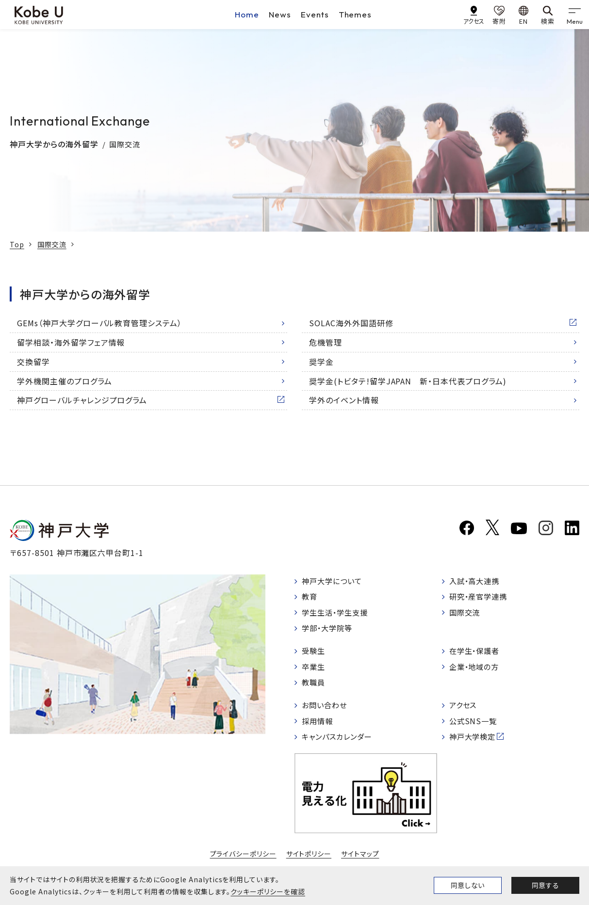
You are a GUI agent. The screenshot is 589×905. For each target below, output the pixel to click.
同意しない (468, 885)
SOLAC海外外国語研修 (351, 323)
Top (17, 244)
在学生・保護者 (477, 654)
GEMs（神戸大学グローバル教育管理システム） (99, 323)
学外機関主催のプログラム (64, 381)
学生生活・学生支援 (337, 614)
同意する (545, 885)
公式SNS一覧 (475, 726)
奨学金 (321, 361)
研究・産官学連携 (481, 597)
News (280, 14)
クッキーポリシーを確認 (267, 891)
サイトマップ (360, 861)
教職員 (314, 687)
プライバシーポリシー (243, 861)
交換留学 (33, 361)
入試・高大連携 (477, 581)
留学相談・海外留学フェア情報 (71, 342)
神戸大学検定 (474, 743)
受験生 (314, 654)
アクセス (464, 710)
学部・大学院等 (329, 630)
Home (247, 14)
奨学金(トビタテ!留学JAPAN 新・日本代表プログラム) (408, 381)
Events (315, 14)
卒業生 (314, 670)
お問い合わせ (326, 710)
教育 (310, 597)
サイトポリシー (309, 861)
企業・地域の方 (476, 670)
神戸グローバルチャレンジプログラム (82, 400)
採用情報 (318, 726)
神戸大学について (334, 581)
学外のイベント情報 (344, 400)
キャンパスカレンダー (339, 743)
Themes (355, 14)
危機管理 (325, 342)
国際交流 (51, 244)
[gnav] (574, 14)
